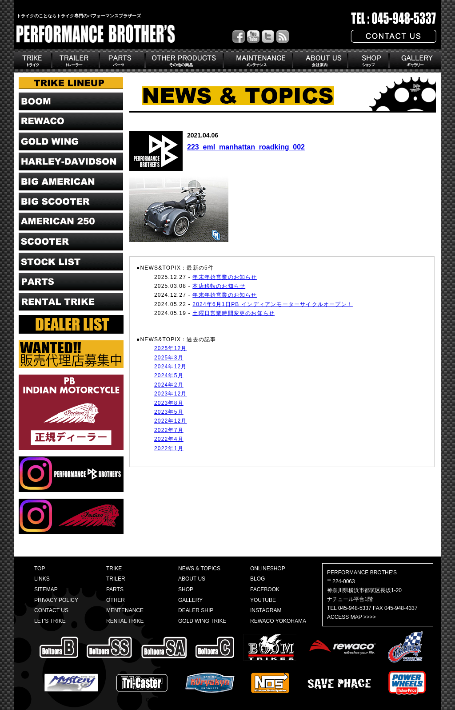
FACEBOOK (264, 589)
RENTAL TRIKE (125, 621)
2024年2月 (169, 385)
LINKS (42, 579)
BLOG (257, 579)
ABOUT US (191, 579)
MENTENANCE (125, 610)
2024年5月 (169, 375)
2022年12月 (170, 421)
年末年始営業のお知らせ (224, 277)
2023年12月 (170, 394)
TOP (39, 568)
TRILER (115, 579)
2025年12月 (170, 348)
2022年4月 (169, 439)
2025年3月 (169, 358)
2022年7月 (169, 430)
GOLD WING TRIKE (202, 621)
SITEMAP (46, 589)
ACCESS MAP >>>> (351, 617)
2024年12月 (170, 366)
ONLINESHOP (267, 568)
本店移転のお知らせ (218, 286)
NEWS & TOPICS (199, 568)
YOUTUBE (263, 600)
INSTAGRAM (265, 610)
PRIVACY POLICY (56, 600)
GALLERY (190, 600)
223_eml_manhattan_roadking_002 (246, 147)
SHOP (185, 589)
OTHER (115, 600)
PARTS (115, 589)
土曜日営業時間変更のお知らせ (233, 313)
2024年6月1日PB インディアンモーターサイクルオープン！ (272, 304)
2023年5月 (169, 412)
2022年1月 (169, 448)
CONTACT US (51, 610)
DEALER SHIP (195, 610)
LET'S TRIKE (50, 621)
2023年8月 (169, 403)
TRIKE (114, 568)
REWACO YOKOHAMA (278, 621)
